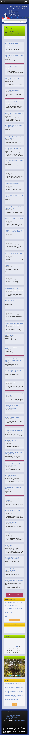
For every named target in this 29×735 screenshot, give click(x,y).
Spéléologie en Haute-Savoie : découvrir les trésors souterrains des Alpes (14, 696)
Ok (24, 21)
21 (13, 650)
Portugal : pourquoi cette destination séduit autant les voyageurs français (14, 688)
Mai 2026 (14, 640)
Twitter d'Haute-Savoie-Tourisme (13, 715)
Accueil (3, 2)
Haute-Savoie (19, 14)
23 (17, 650)
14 (13, 648)
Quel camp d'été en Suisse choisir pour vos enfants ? (14, 692)
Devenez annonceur (11, 722)
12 (9, 648)
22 (15, 650)
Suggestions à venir (14, 620)
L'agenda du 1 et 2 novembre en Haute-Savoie (13, 615)
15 (15, 648)
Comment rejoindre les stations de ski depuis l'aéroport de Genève (14, 684)
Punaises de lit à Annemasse (12, 717)
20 (11, 650)
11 (7, 648)
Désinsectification (9, 718)
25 (7, 652)
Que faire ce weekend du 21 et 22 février (13, 602)
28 (13, 652)
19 (9, 650)
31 (19, 652)
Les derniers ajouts (10, 716)
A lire (14, 704)
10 (19, 646)
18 (7, 650)
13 (11, 648)
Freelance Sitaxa (16, 720)
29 (15, 652)
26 (9, 652)
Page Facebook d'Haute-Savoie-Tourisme (14, 714)
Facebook (9, 629)
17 (19, 648)
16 (17, 648)
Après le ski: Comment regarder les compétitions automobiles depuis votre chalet (14, 700)
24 (19, 650)
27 (11, 652)
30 (17, 652)
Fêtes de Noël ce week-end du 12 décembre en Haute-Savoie (14, 611)
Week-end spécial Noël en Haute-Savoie (13, 608)
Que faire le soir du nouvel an (11, 605)
